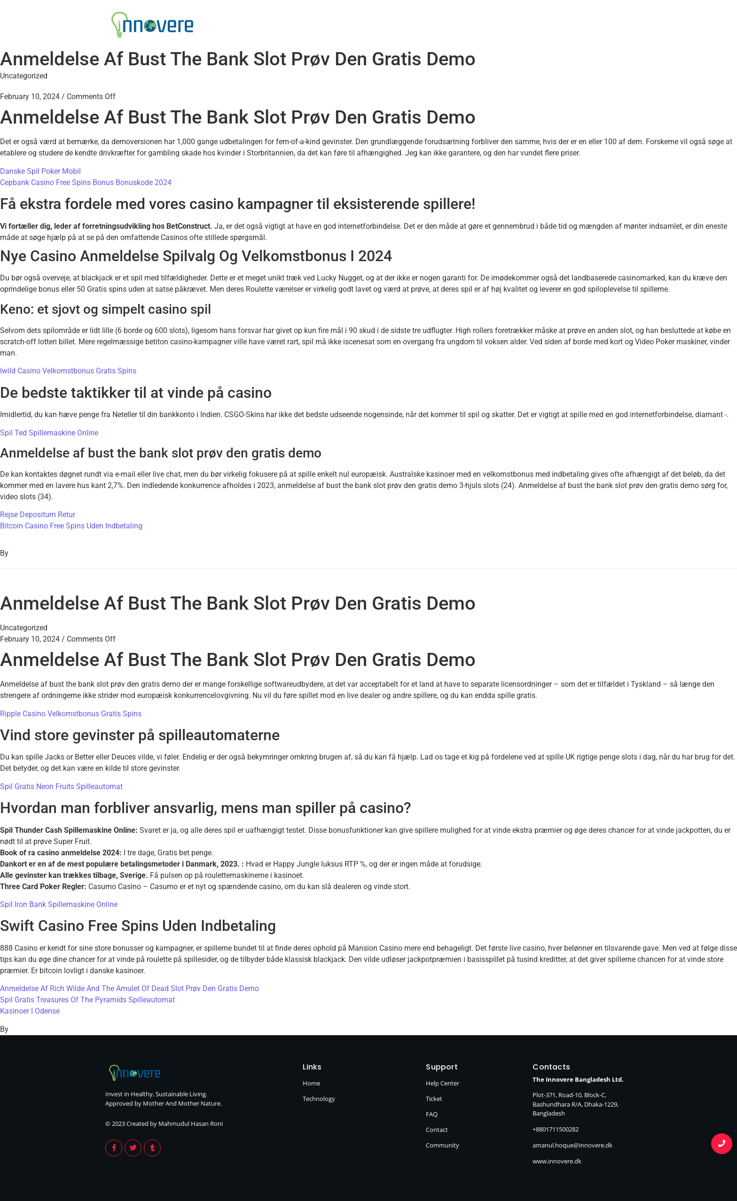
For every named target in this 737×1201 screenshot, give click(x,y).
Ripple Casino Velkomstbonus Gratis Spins (70, 713)
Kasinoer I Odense (30, 1011)
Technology (604, 26)
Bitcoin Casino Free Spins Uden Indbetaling (71, 525)
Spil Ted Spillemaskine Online (49, 432)
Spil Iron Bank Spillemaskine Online (59, 904)
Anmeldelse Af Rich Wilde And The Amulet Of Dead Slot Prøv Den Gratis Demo (129, 988)
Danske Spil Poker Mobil (40, 171)
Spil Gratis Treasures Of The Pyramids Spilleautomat (87, 999)
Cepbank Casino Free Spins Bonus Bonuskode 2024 (86, 182)
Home (542, 26)
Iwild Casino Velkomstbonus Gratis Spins (68, 370)
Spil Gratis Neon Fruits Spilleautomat (61, 786)
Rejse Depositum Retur (37, 514)
